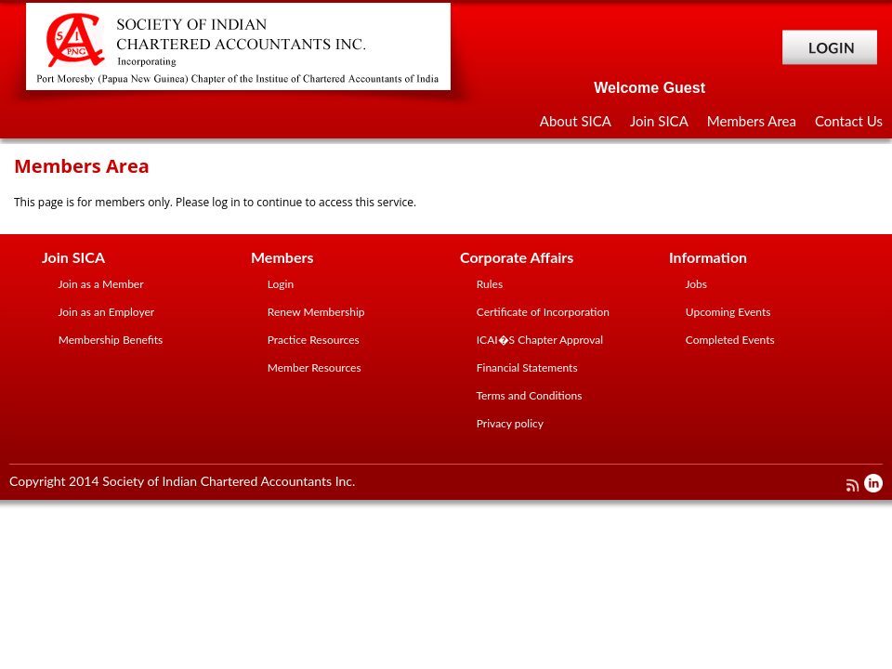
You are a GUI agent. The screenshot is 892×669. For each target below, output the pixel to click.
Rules (488, 284)
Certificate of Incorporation (542, 312)
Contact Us (849, 120)
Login (279, 284)
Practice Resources (312, 340)
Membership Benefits (110, 340)
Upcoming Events (727, 312)
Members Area (751, 120)
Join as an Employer (105, 312)
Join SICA (659, 120)
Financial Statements (526, 367)
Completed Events (729, 340)
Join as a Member (100, 284)
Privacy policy (510, 423)
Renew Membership (315, 312)
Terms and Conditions (528, 395)
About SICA (575, 120)
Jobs (695, 284)
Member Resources (313, 367)
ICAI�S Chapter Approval (538, 340)
